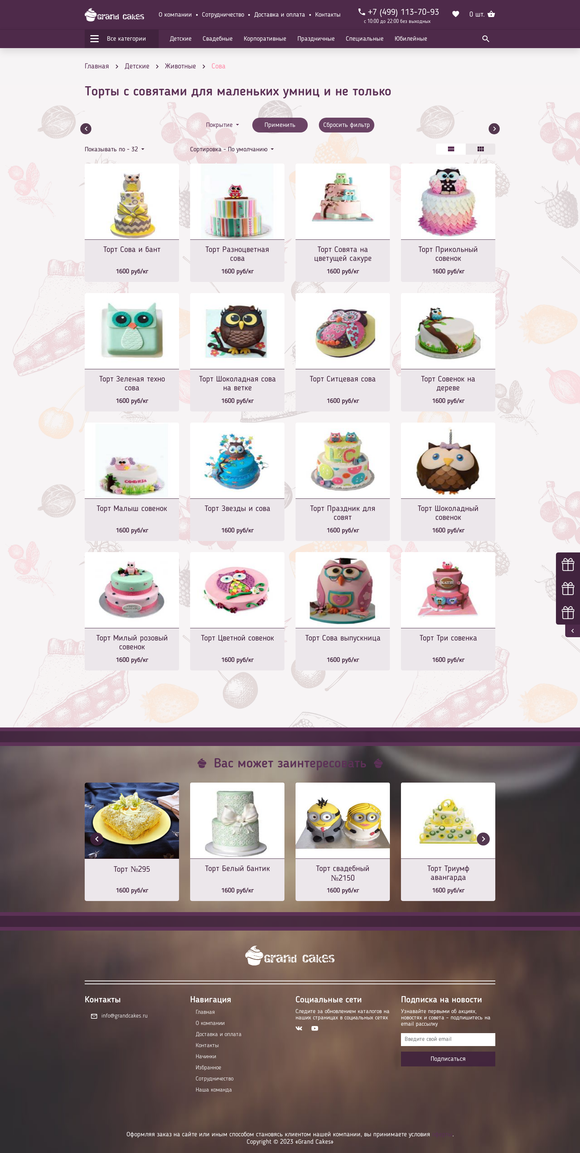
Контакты (328, 14)
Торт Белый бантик (237, 869)
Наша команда (214, 1090)
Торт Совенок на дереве (448, 383)
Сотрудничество (223, 14)
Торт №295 (132, 869)
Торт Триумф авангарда (448, 873)
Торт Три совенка (448, 638)
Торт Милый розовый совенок (132, 642)
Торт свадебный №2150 (343, 874)
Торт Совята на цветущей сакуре (343, 254)
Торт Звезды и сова (237, 509)
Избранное (208, 1068)
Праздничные (316, 39)
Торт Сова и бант (132, 250)
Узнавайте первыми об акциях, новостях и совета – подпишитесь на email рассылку (445, 1018)
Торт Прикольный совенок (448, 254)
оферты (442, 1134)
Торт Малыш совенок (132, 509)
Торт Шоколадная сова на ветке (237, 383)
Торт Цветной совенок (237, 638)
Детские (181, 39)
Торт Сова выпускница (343, 638)
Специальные (365, 39)
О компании (175, 14)
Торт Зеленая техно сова (132, 383)
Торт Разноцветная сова (237, 254)
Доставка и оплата (279, 14)
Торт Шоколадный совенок (448, 513)
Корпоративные (265, 39)
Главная (205, 1012)
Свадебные (218, 39)
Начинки (206, 1057)
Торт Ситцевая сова (343, 379)
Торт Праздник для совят (342, 513)
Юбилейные (411, 39)
